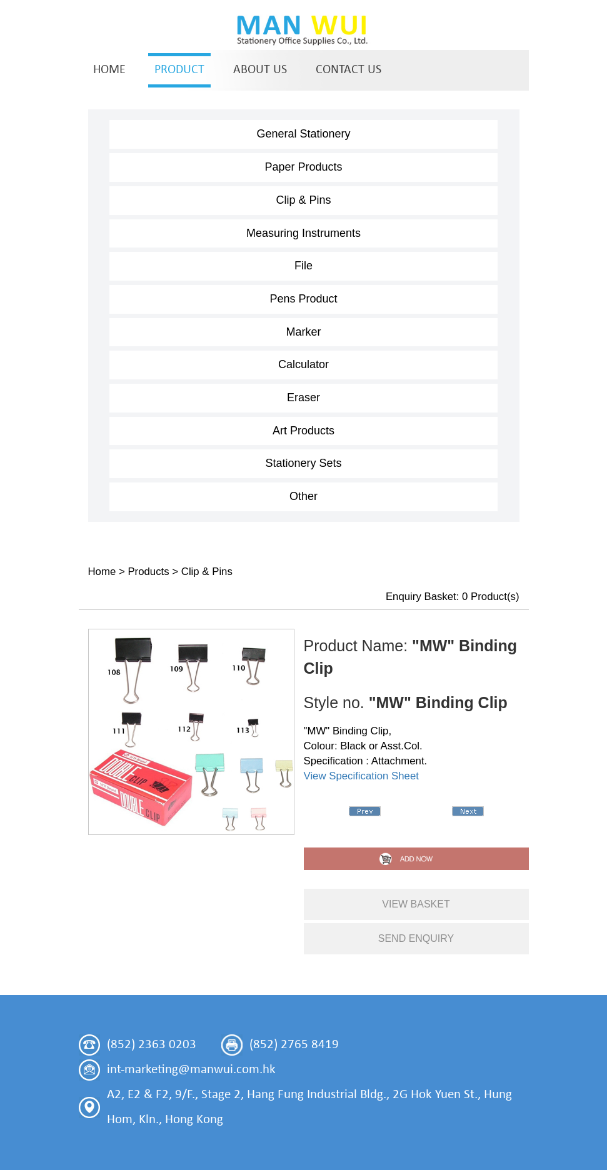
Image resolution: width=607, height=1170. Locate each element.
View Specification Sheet (361, 776)
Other (303, 496)
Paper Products (303, 167)
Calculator (303, 364)
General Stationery (303, 134)
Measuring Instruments (303, 233)
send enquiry (416, 938)
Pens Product (303, 298)
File (303, 265)
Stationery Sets (303, 463)
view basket (415, 904)
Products (148, 572)
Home (102, 572)
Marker (303, 332)
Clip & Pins (303, 200)
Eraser (303, 397)
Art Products (303, 430)
